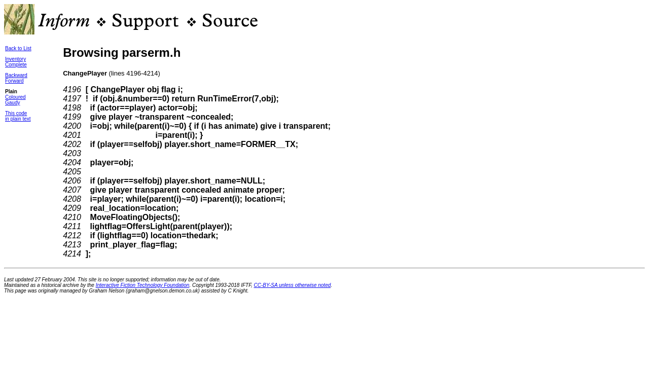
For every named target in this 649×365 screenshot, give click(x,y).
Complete (16, 64)
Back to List (18, 48)
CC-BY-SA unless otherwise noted (292, 285)
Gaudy (12, 102)
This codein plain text (18, 116)
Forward (14, 81)
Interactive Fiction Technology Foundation (143, 285)
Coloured (15, 97)
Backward (16, 75)
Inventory (15, 59)
